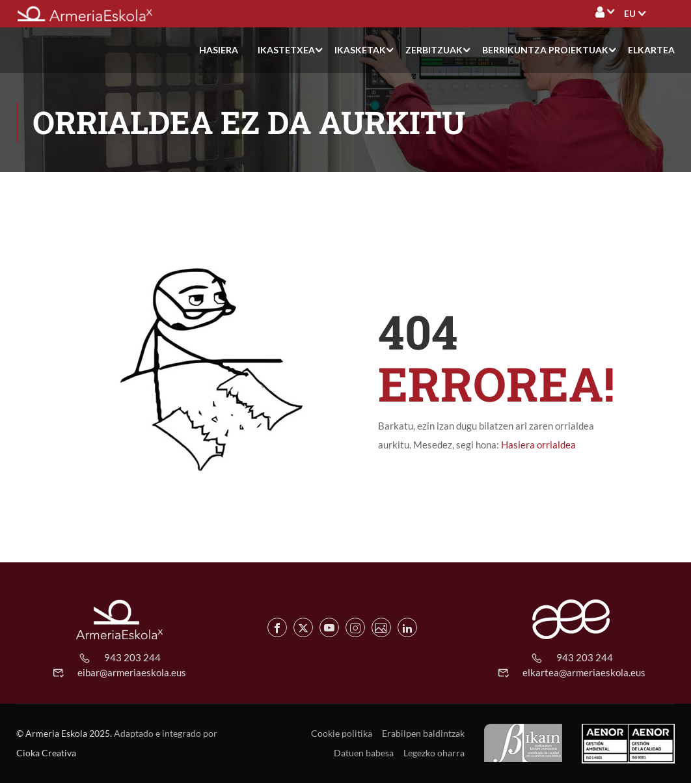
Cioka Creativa (46, 752)
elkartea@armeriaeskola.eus (583, 672)
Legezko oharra (434, 752)
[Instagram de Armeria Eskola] (355, 627)
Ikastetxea (286, 49)
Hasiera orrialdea (538, 444)
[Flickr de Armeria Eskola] (381, 627)
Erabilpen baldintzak (423, 733)
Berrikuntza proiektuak (545, 49)
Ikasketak (360, 49)
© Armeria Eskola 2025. (64, 733)
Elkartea (651, 49)
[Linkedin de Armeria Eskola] (407, 627)
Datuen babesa (364, 752)
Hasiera (218, 49)
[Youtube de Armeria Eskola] (329, 627)
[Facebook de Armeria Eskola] (277, 627)
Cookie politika (341, 733)
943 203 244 (132, 657)
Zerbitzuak (434, 49)
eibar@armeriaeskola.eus (131, 672)
